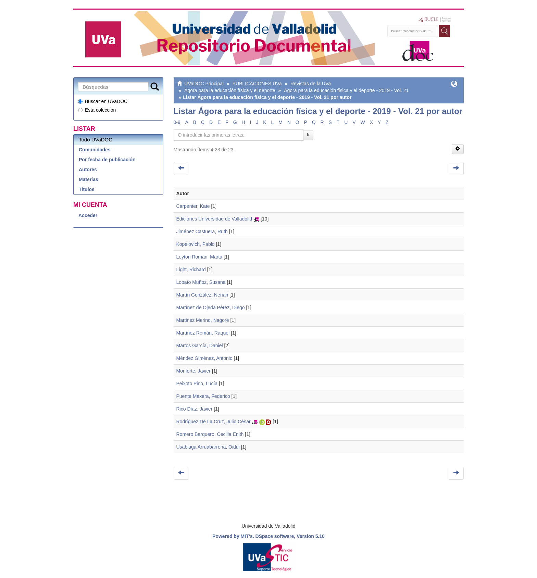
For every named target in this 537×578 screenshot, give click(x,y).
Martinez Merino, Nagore (202, 320)
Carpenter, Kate (193, 206)
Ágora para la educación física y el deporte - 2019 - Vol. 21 (346, 90)
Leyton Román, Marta (199, 257)
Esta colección (97, 110)
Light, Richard (191, 269)
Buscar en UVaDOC (102, 101)
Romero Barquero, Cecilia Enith (210, 434)
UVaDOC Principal (204, 83)
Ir (308, 134)
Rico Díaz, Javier (194, 409)
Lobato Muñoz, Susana (201, 282)
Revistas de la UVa (310, 83)
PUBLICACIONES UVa (257, 83)
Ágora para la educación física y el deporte (229, 90)
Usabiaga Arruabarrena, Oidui (208, 447)
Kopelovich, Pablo (195, 244)
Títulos (87, 189)
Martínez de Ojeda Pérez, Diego (210, 307)
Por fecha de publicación (107, 159)
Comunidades (95, 149)
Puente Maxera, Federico (203, 396)
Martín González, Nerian (202, 295)
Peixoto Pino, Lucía (197, 383)
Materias (88, 179)
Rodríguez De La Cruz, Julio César (213, 421)
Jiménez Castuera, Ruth (202, 231)
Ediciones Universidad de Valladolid (214, 219)
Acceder (87, 215)
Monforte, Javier (193, 371)
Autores (88, 169)
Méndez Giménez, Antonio (204, 358)
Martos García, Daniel (199, 345)
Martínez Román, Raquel (203, 333)
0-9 (177, 122)
